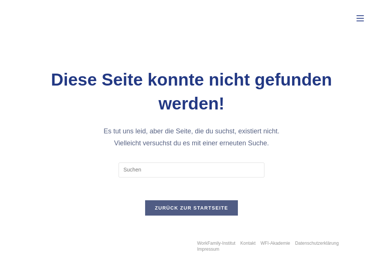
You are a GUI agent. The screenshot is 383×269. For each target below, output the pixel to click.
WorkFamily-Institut (216, 243)
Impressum (208, 249)
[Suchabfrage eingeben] (191, 170)
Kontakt (248, 243)
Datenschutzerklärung (317, 243)
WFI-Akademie (275, 243)
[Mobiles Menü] (360, 18)
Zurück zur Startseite (191, 208)
